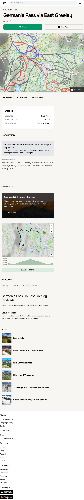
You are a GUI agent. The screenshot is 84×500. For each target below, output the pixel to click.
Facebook (4, 473)
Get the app (11, 213)
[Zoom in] (51, 225)
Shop (2, 435)
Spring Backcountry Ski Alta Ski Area (30, 399)
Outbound (11, 159)
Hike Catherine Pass (22, 363)
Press (2, 457)
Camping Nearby (6, 423)
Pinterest (3, 476)
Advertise (3, 454)
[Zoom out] (51, 228)
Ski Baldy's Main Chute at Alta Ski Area (31, 387)
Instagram (4, 469)
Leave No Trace (20, 316)
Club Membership (6, 438)
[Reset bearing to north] (51, 231)
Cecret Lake (18, 338)
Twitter (2, 479)
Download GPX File (28, 270)
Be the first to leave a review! (37, 305)
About (2, 447)
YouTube (3, 483)
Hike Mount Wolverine (23, 375)
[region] (28, 240)
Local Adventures (6, 419)
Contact (3, 460)
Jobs (2, 451)
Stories (2, 426)
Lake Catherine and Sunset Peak (28, 350)
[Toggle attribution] (51, 255)
